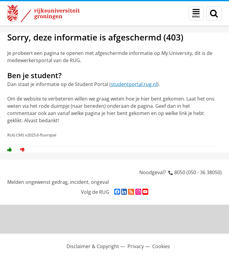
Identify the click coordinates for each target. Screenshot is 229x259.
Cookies (161, 246)
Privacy (135, 246)
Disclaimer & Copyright (92, 246)
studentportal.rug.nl (134, 84)
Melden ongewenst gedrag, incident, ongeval (58, 182)
